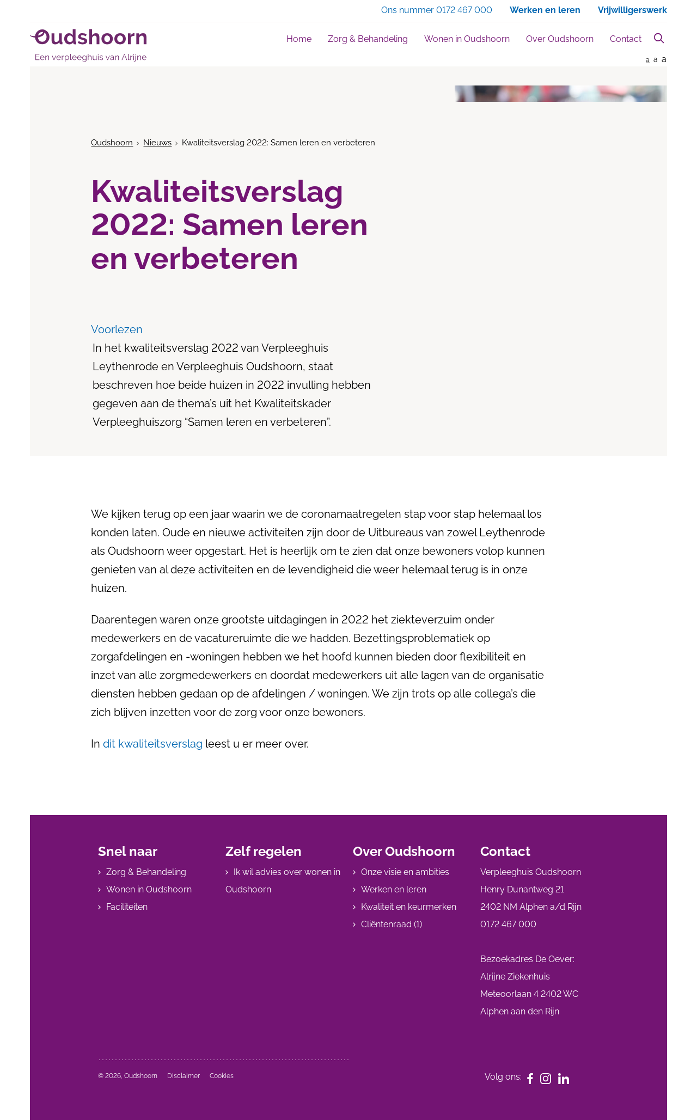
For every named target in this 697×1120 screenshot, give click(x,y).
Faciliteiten (127, 907)
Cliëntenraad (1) (391, 924)
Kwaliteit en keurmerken (408, 907)
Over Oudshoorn (560, 39)
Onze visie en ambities (405, 872)
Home (298, 39)
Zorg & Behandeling (368, 39)
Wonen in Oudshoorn (467, 39)
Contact (625, 39)
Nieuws (157, 143)
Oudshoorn (112, 143)
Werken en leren (393, 889)
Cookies (222, 1076)
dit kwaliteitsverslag (151, 743)
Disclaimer (183, 1076)
